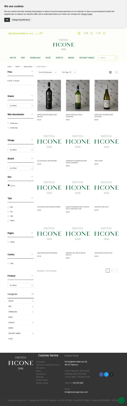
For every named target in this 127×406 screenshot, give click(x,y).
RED (10, 306)
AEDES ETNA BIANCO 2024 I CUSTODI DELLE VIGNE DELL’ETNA (77, 208)
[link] (86, 14)
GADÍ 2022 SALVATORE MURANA (47, 253)
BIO (11, 207)
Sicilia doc (14, 123)
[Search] (108, 57)
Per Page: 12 (66, 72)
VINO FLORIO (98, 161)
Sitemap (39, 377)
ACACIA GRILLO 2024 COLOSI (103, 253)
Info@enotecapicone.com (76, 392)
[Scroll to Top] (121, 400)
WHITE (11, 301)
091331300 (78, 383)
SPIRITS (11, 323)
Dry (11, 212)
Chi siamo (40, 368)
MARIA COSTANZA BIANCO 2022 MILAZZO (47, 116)
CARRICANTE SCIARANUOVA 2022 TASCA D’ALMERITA (76, 162)
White (12, 221)
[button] (32, 72)
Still (11, 216)
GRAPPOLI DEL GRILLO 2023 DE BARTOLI (75, 254)
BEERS (11, 328)
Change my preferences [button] (21, 20)
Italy (11, 263)
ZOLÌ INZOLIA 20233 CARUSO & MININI (48, 207)
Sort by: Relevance (45, 72)
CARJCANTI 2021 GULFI (101, 207)
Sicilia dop (14, 128)
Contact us (41, 374)
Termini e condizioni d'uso (47, 365)
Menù (38, 371)
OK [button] (7, 20)
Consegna (40, 362)
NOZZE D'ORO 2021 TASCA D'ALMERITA (74, 116)
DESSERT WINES (15, 333)
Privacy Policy (86, 14)
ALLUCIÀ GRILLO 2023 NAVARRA (47, 161)
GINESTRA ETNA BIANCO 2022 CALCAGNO (103, 116)
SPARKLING (13, 312)
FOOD (11, 339)
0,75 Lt (12, 186)
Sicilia (12, 242)
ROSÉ (11, 317)
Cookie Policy (42, 380)
